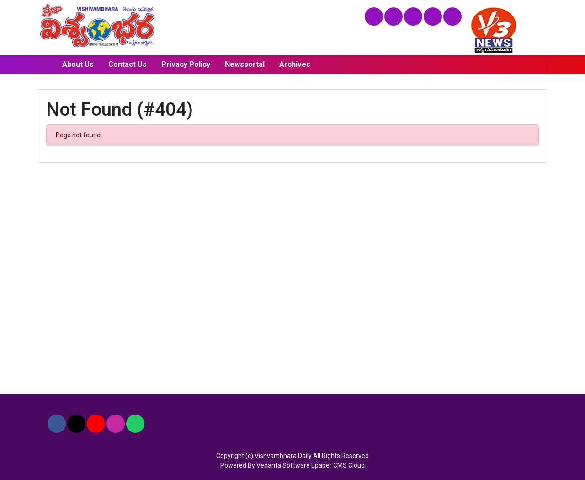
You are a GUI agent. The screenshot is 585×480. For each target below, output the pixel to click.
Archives (294, 64)
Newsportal (245, 64)
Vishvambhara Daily (283, 455)
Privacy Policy (185, 64)
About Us (78, 64)
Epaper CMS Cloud (338, 465)
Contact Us (127, 64)
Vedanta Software (283, 465)
